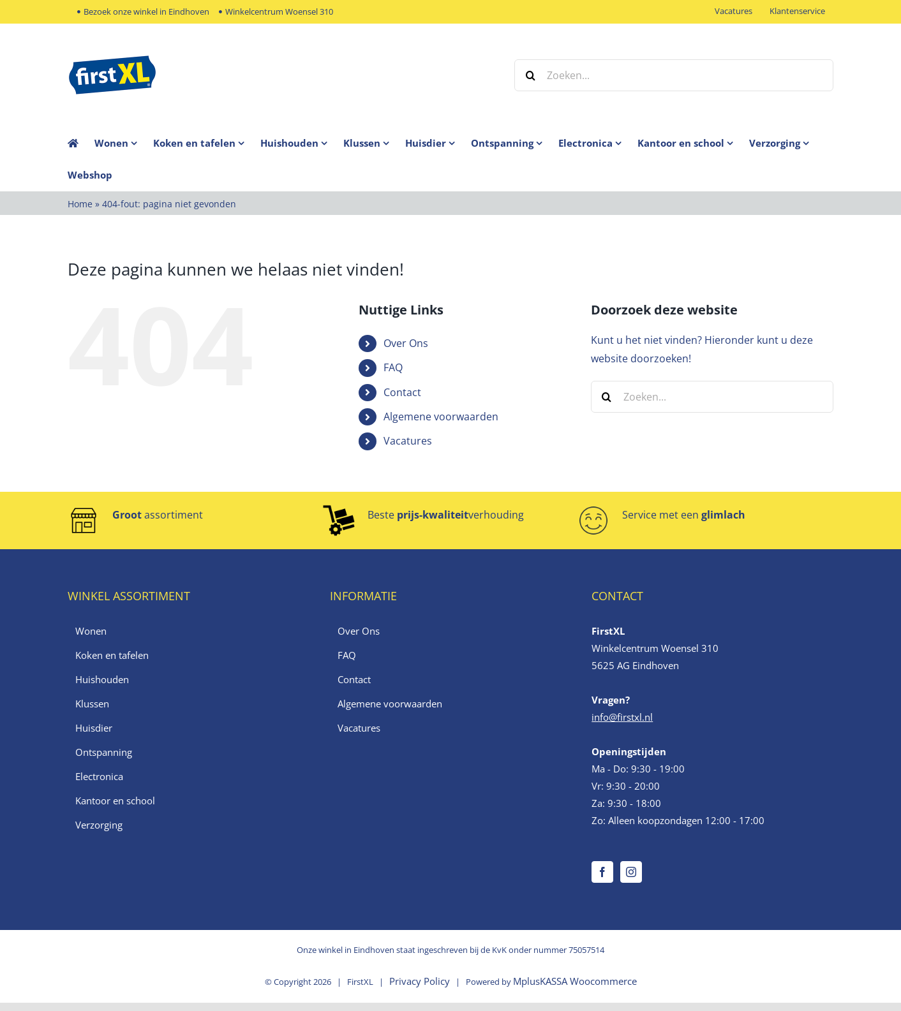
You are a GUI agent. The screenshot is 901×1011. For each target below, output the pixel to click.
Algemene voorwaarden (440, 417)
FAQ (393, 367)
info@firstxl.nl (622, 717)
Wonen (91, 630)
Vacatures (407, 441)
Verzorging (99, 824)
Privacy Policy (419, 981)
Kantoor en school (115, 800)
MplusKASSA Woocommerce (575, 981)
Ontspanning (103, 752)
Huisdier (93, 727)
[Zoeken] (530, 75)
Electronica (99, 776)
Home (80, 204)
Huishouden (102, 679)
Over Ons (405, 343)
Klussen (92, 703)
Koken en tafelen (112, 655)
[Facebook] (602, 872)
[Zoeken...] (673, 75)
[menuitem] (123, 143)
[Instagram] (631, 872)
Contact (402, 392)
